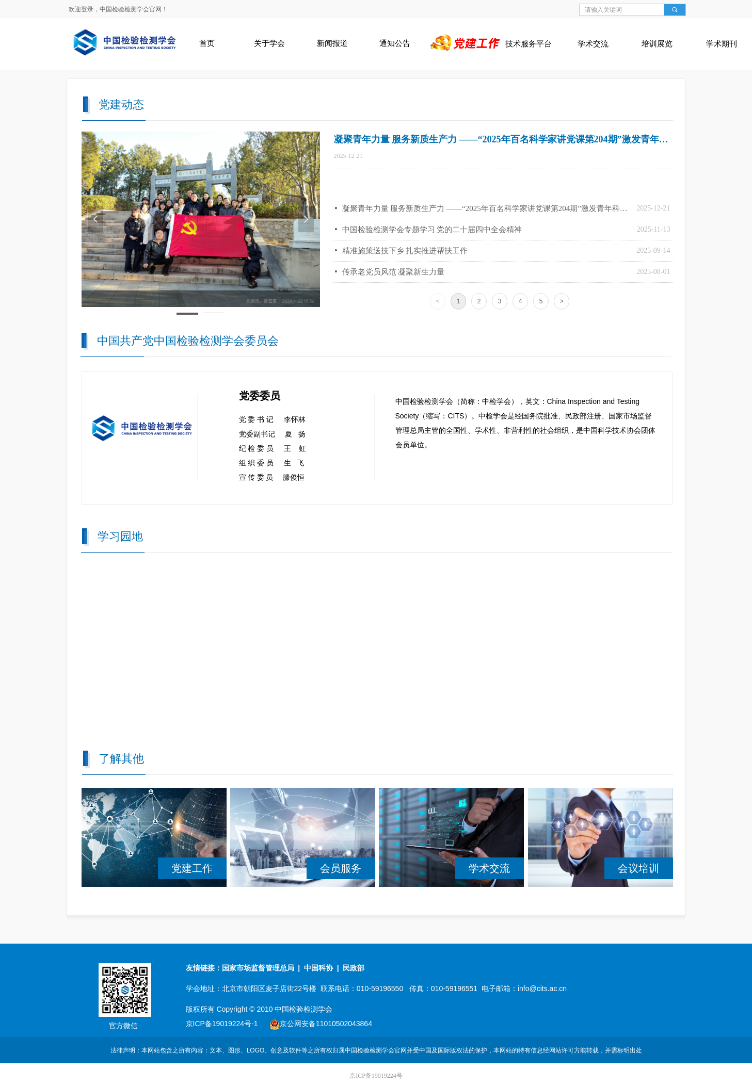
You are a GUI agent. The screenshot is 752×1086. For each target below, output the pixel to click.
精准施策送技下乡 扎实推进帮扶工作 (405, 251)
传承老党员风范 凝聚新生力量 (393, 272)
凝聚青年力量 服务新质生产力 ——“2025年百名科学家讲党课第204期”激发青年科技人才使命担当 (487, 208)
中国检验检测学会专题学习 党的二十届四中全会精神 (432, 229)
